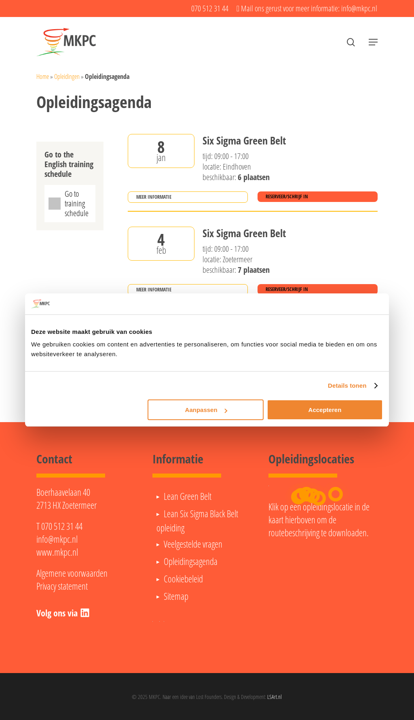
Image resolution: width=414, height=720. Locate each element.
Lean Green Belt (187, 496)
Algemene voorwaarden (72, 573)
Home (42, 76)
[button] (373, 42)
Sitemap (176, 596)
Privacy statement (62, 586)
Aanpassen (206, 409)
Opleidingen (67, 76)
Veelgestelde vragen (193, 543)
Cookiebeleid (183, 578)
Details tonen (347, 385)
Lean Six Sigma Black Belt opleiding (197, 520)
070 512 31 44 (61, 526)
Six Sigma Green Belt (244, 141)
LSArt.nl (274, 697)
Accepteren (325, 409)
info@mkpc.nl (57, 539)
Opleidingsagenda (191, 561)
